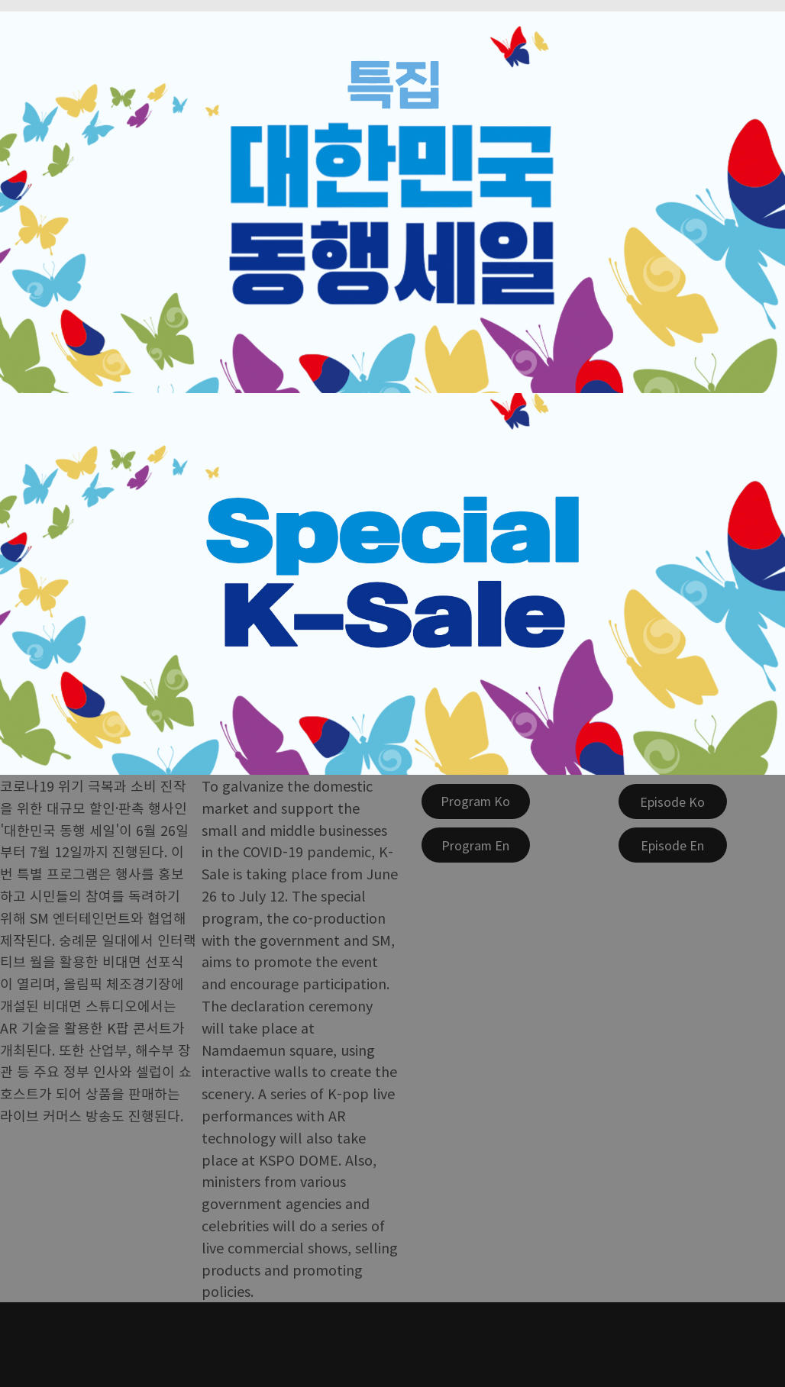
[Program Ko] (476, 801)
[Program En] (476, 845)
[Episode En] (673, 845)
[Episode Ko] (673, 801)
